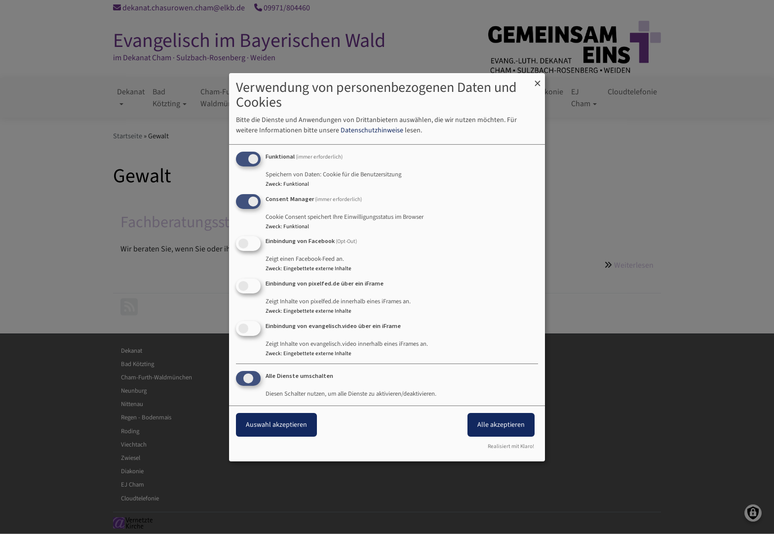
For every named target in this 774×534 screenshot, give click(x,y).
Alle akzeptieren (501, 425)
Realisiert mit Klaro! (511, 446)
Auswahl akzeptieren (276, 425)
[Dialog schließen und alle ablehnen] (537, 79)
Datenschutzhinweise (372, 130)
